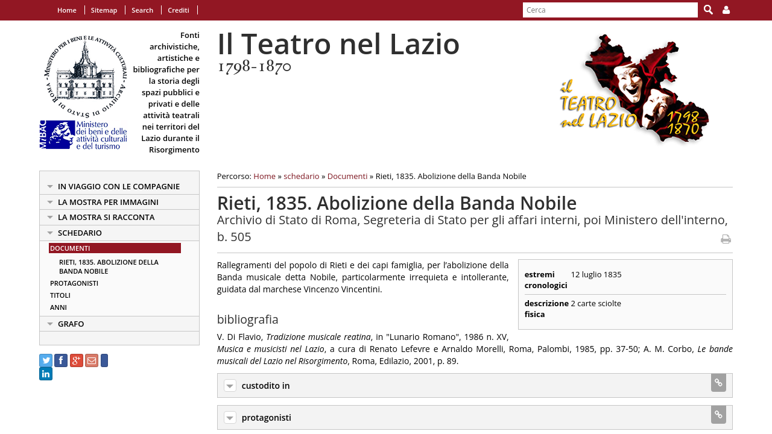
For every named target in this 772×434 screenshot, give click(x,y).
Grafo (71, 323)
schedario (80, 232)
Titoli (60, 295)
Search (142, 9)
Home (67, 9)
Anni (58, 307)
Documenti (70, 248)
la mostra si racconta (106, 217)
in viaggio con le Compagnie (119, 186)
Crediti (178, 9)
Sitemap (104, 9)
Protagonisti (74, 283)
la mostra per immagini (108, 202)
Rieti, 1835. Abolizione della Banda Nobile (109, 266)
